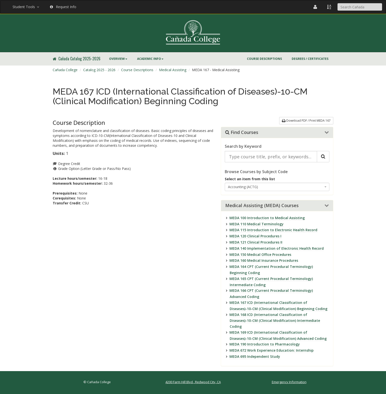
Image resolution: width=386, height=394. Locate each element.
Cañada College (65, 69)
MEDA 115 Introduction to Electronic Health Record (273, 230)
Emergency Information (289, 382)
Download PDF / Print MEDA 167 (306, 120)
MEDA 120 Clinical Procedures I (255, 236)
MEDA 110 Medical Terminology (256, 224)
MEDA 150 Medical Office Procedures (260, 254)
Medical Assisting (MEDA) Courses (262, 205)
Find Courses (241, 132)
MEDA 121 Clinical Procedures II (255, 242)
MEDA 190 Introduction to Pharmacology (264, 344)
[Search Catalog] (323, 156)
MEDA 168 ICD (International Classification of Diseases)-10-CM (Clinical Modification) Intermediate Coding (274, 320)
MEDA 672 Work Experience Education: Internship (271, 350)
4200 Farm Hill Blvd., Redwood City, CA (193, 382)
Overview (118, 59)
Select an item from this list (250, 179)
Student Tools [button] (26, 6)
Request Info (63, 6)
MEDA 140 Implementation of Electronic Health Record (276, 248)
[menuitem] (118, 59)
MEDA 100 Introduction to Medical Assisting (267, 217)
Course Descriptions (264, 59)
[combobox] (277, 187)
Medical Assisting (172, 69)
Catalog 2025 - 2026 (99, 69)
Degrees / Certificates (310, 59)
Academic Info (150, 59)
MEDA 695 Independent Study (254, 356)
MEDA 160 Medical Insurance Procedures (263, 260)
